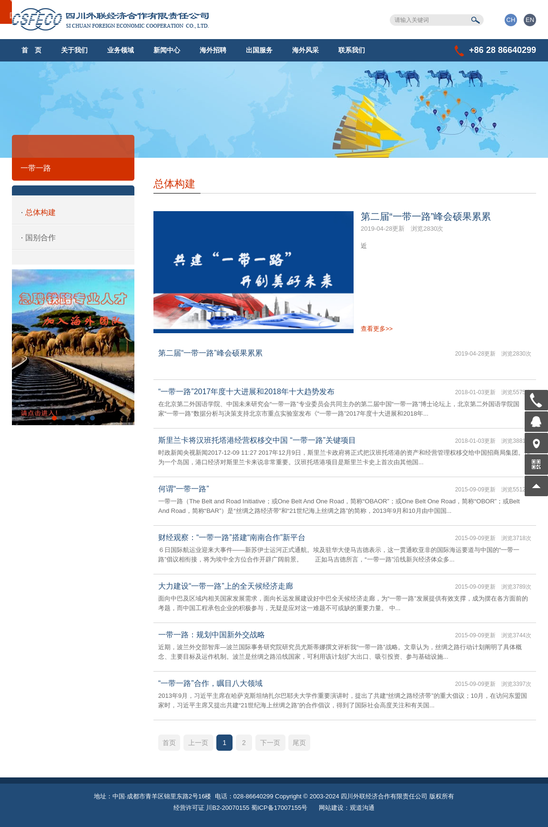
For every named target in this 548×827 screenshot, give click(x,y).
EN (530, 19)
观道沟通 (362, 807)
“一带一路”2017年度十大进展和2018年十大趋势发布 (246, 392)
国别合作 (40, 238)
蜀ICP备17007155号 (279, 807)
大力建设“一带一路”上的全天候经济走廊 (225, 586)
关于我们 (74, 50)
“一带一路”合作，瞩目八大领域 (210, 683)
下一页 (270, 742)
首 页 (31, 50)
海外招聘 (213, 50)
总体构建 (40, 212)
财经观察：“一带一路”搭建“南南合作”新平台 (231, 537)
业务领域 (120, 50)
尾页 (299, 742)
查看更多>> (377, 328)
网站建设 (331, 807)
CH (511, 19)
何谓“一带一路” (183, 489)
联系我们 (351, 50)
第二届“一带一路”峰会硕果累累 (426, 216)
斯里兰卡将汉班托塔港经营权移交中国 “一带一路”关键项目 (257, 440)
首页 (169, 742)
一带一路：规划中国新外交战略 (211, 635)
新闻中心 (166, 50)
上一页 (198, 742)
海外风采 (305, 50)
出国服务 (259, 50)
